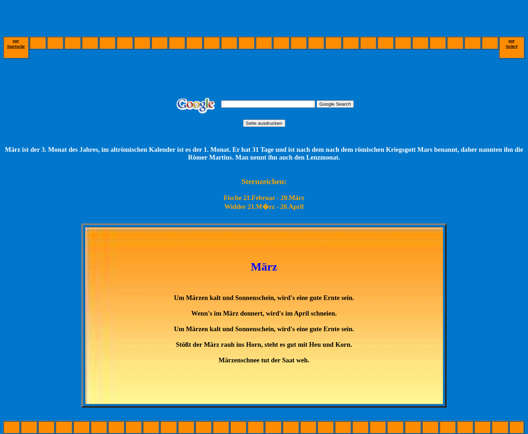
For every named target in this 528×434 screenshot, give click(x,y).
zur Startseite (16, 43)
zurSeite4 (511, 43)
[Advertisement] (132, 19)
